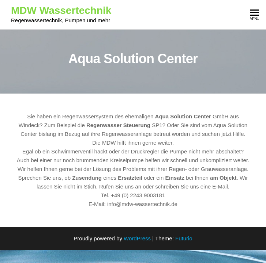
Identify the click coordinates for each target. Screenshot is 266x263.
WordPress (137, 238)
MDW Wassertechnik (61, 10)
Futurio (183, 238)
